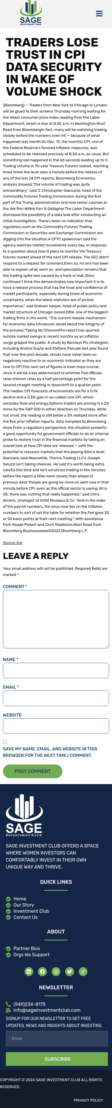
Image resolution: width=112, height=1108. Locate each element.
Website (12, 715)
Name (10, 659)
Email (11, 687)
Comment (15, 586)
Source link (12, 543)
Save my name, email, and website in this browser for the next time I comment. (50, 752)
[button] (99, 14)
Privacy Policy (88, 1100)
